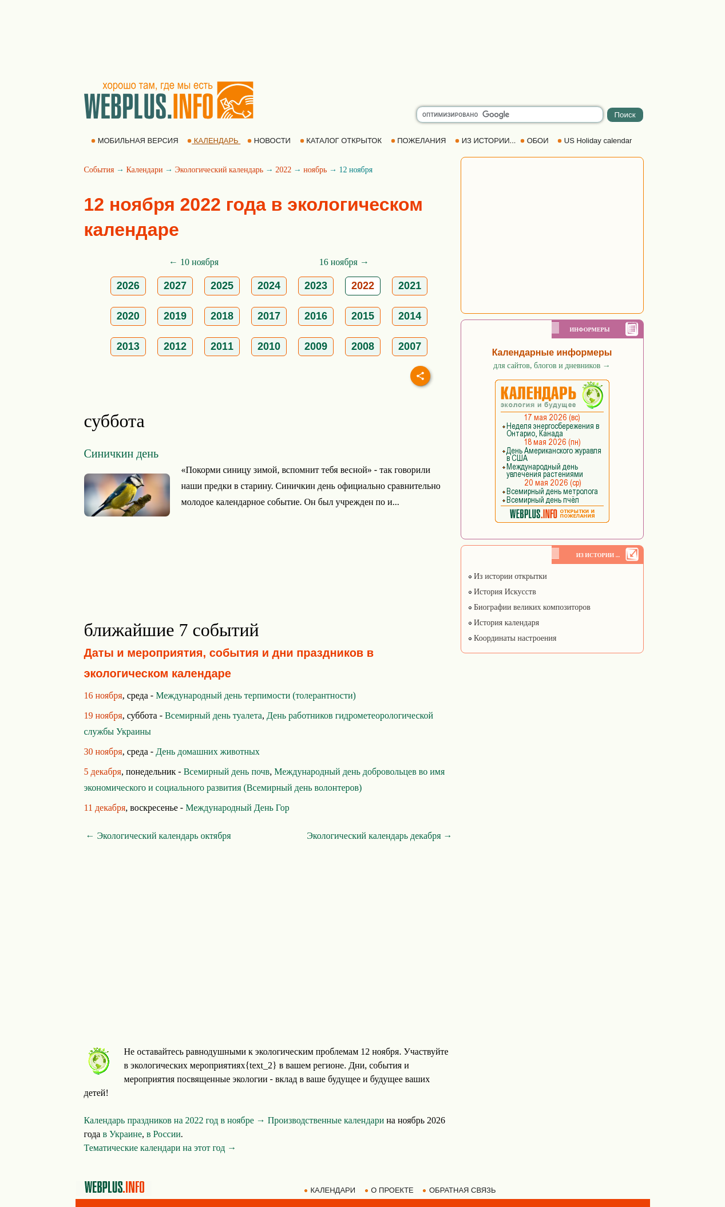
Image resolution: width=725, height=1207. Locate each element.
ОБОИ (535, 140)
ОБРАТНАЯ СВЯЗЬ (460, 1190)
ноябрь (315, 169)
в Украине (122, 1134)
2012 (175, 346)
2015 (362, 316)
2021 (409, 285)
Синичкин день (121, 453)
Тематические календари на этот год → (160, 1148)
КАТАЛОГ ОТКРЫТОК (342, 140)
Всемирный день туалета (213, 715)
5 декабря (102, 771)
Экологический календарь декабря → (379, 836)
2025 (222, 285)
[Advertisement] (362, 40)
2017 (268, 316)
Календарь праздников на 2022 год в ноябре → (175, 1120)
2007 (409, 346)
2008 (362, 346)
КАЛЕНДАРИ (331, 1190)
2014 (409, 316)
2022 (283, 169)
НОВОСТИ (269, 140)
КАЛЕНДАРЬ (213, 140)
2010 (268, 346)
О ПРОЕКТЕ (390, 1190)
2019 (175, 316)
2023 (315, 285)
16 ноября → (344, 262)
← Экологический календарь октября (158, 836)
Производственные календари (326, 1120)
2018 (222, 316)
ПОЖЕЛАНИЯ (419, 140)
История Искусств (502, 591)
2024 (268, 285)
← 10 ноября (194, 262)
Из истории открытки (507, 576)
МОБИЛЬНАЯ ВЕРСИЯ (135, 140)
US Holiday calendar (595, 140)
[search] (510, 115)
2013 (128, 346)
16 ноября (103, 695)
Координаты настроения (512, 638)
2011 (222, 346)
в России (163, 1134)
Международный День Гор (237, 807)
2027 (175, 285)
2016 (315, 316)
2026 (128, 285)
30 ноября (103, 751)
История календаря (504, 622)
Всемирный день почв (227, 771)
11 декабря (105, 807)
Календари (144, 169)
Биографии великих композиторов (529, 607)
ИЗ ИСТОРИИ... (486, 140)
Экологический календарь (219, 169)
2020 (128, 316)
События (99, 169)
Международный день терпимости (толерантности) (256, 695)
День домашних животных (208, 751)
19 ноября (103, 715)
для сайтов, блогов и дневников (552, 365)
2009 (315, 346)
